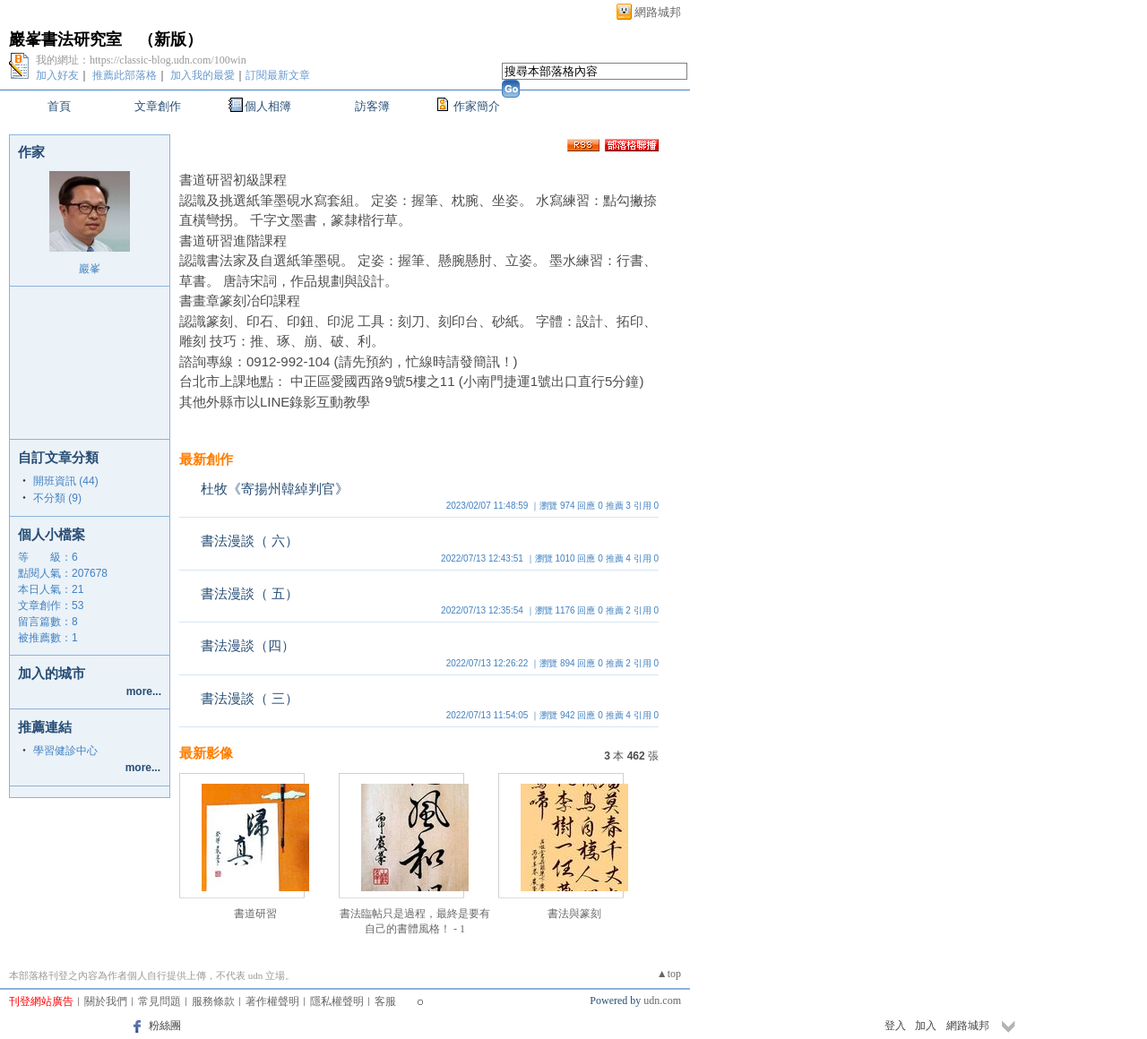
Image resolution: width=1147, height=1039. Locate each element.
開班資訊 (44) (66, 481)
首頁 (59, 106)
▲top (669, 973)
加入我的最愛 (202, 75)
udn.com (662, 1000)
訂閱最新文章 (278, 75)
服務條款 (213, 1001)
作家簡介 (476, 106)
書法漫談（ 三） (249, 698)
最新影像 (206, 752)
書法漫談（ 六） (249, 540)
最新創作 (206, 459)
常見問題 (159, 1001)
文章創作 (157, 106)
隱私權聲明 (337, 1001)
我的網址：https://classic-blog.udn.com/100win (141, 60)
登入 (895, 1025)
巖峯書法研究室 (65, 39)
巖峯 (89, 268)
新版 (170, 39)
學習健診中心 (65, 750)
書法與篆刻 (574, 913)
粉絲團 (165, 1025)
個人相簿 (268, 106)
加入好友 (57, 75)
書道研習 (255, 913)
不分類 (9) (57, 498)
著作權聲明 (272, 1001)
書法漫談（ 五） (249, 593)
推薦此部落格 (124, 75)
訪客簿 (372, 106)
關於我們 (105, 1001)
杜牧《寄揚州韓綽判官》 (275, 488)
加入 (925, 1025)
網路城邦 (657, 12)
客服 (385, 1001)
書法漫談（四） (248, 645)
